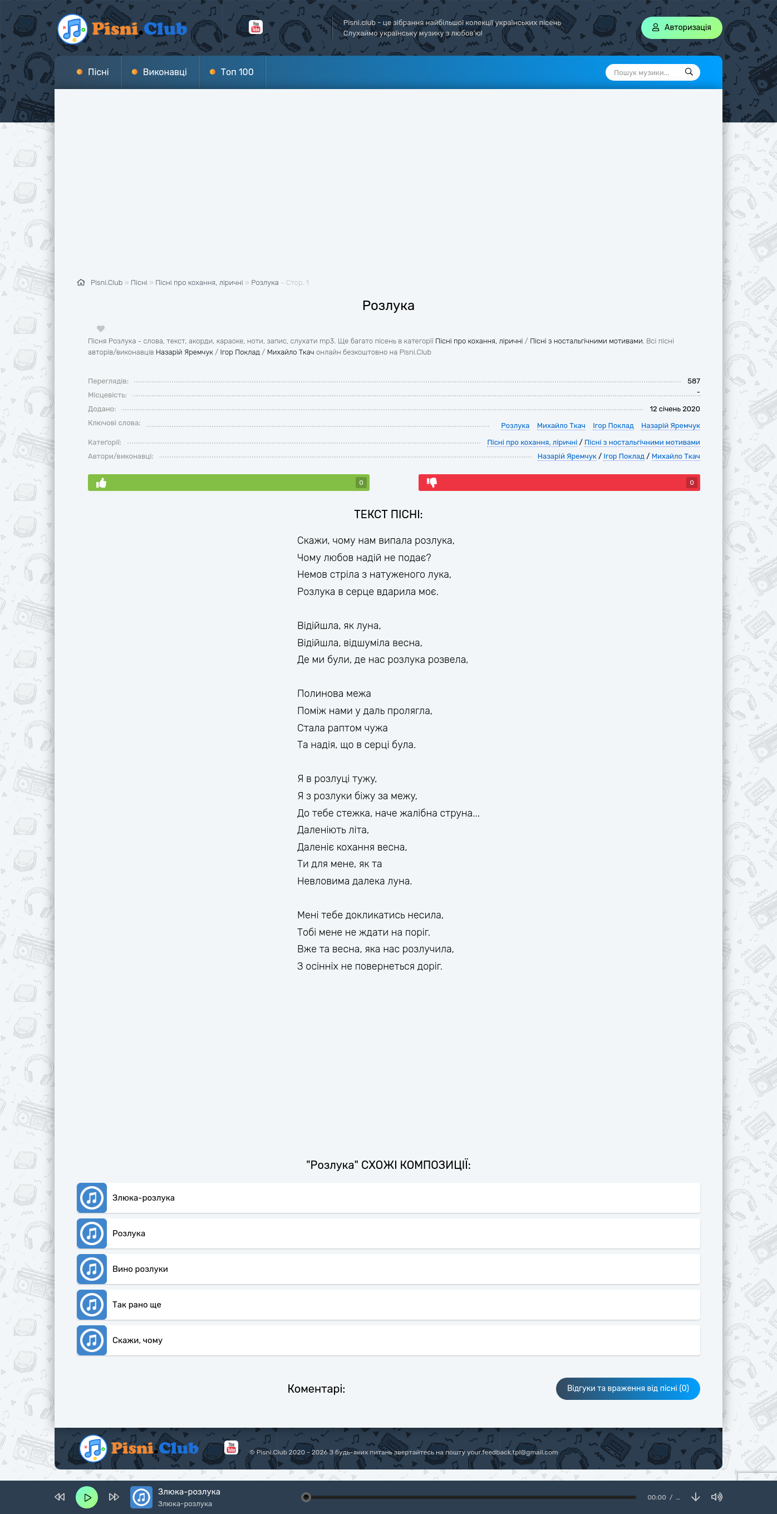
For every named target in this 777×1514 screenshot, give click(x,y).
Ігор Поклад (240, 352)
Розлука (265, 282)
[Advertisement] (388, 189)
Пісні (98, 72)
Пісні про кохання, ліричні (479, 341)
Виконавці (165, 72)
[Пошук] (689, 72)
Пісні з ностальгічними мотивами (586, 341)
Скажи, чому (137, 1340)
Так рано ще (136, 1305)
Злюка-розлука (143, 1198)
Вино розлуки (140, 1269)
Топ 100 (237, 72)
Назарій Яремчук (184, 352)
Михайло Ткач (290, 352)
